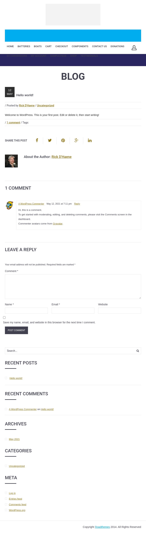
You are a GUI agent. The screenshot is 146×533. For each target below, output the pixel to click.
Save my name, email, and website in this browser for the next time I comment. (49, 322)
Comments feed (17, 504)
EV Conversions (17, 55)
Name (9, 304)
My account (38, 55)
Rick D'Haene (26, 105)
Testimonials (89, 55)
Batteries (24, 46)
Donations (117, 46)
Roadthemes (102, 526)
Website (103, 304)
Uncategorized (45, 105)
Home (10, 46)
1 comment (13, 122)
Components (80, 46)
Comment (11, 271)
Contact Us (99, 46)
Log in (12, 493)
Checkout (61, 46)
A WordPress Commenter (31, 203)
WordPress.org (17, 510)
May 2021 (14, 439)
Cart (48, 46)
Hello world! (16, 378)
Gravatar (58, 223)
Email (56, 304)
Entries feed (15, 498)
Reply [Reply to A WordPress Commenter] (77, 203)
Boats (38, 46)
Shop (73, 55)
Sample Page (58, 55)
